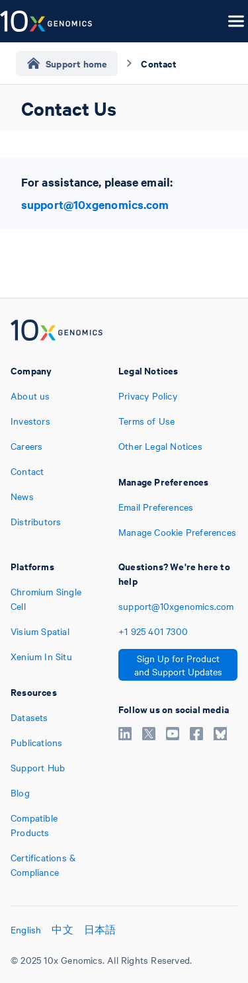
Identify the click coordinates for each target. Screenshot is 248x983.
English (26, 929)
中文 (62, 929)
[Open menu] (236, 21)
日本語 (100, 929)
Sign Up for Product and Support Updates (178, 665)
